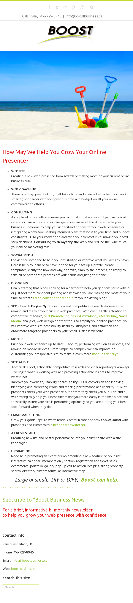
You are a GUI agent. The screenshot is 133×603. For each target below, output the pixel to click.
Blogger (91, 7)
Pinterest (73, 7)
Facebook (49, 7)
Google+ (82, 7)
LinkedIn (64, 6)
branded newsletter (69, 425)
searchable (65, 298)
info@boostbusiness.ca (84, 16)
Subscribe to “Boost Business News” (45, 500)
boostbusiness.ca (23, 569)
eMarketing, (108, 316)
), (71, 316)
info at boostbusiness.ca (29, 560)
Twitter (56, 7)
